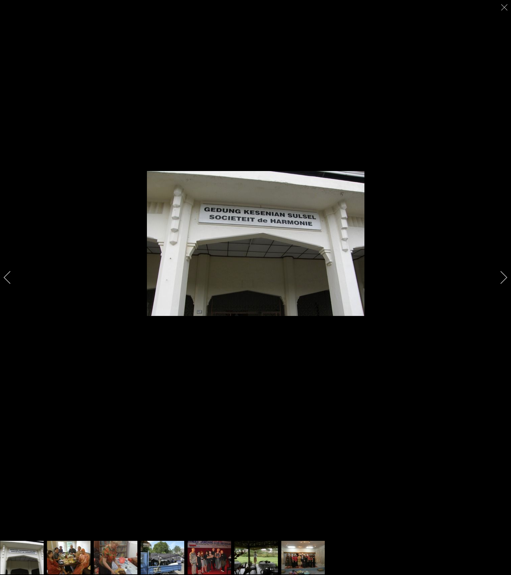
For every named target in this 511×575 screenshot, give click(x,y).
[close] (505, 7)
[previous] (11, 277)
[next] (499, 277)
